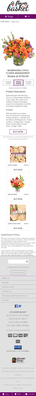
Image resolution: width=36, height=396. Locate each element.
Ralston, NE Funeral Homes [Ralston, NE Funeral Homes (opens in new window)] (12, 368)
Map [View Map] (18, 394)
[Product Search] (18, 261)
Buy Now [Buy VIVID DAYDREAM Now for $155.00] (18, 199)
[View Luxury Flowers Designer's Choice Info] (18, 154)
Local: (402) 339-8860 (18, 322)
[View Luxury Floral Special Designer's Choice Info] (18, 212)
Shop (9, 16)
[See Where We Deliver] (18, 272)
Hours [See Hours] (30, 394)
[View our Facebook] (16, 307)
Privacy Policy (9, 385)
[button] (18, 347)
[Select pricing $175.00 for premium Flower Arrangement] (29, 83)
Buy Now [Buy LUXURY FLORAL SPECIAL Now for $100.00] (18, 228)
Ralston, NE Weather (9, 378)
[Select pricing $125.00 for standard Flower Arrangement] (8, 83)
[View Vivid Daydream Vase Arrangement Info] (18, 183)
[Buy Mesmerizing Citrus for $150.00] (18, 131)
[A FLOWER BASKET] (18, 11)
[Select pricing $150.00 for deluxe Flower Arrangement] (18, 83)
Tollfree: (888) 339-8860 (18, 325)
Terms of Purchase (24, 385)
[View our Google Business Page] (19, 307)
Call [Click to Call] (6, 394)
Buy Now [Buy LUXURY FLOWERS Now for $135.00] (18, 169)
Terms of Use (18, 388)
